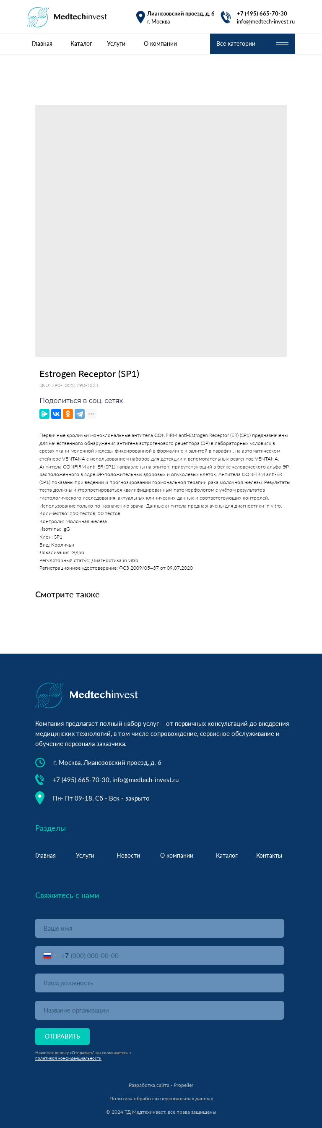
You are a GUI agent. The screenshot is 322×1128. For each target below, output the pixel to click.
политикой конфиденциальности (68, 1057)
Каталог (81, 43)
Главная (42, 43)
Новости (128, 855)
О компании (160, 43)
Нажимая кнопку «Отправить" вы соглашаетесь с (83, 1052)
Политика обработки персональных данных (161, 1098)
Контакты (269, 855)
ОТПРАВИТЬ (62, 1036)
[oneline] (159, 983)
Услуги (116, 43)
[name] (159, 928)
